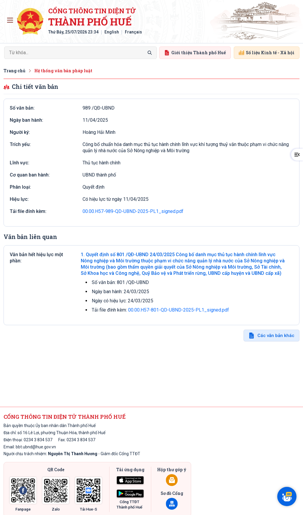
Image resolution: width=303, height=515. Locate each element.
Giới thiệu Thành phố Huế (195, 52)
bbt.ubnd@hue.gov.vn (36, 447)
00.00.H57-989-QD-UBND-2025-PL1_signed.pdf (133, 211)
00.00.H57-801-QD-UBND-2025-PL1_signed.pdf (178, 310)
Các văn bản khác (275, 335)
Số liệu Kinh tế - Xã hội (266, 52)
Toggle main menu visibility (11, 18)
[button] (297, 155)
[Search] (80, 52)
